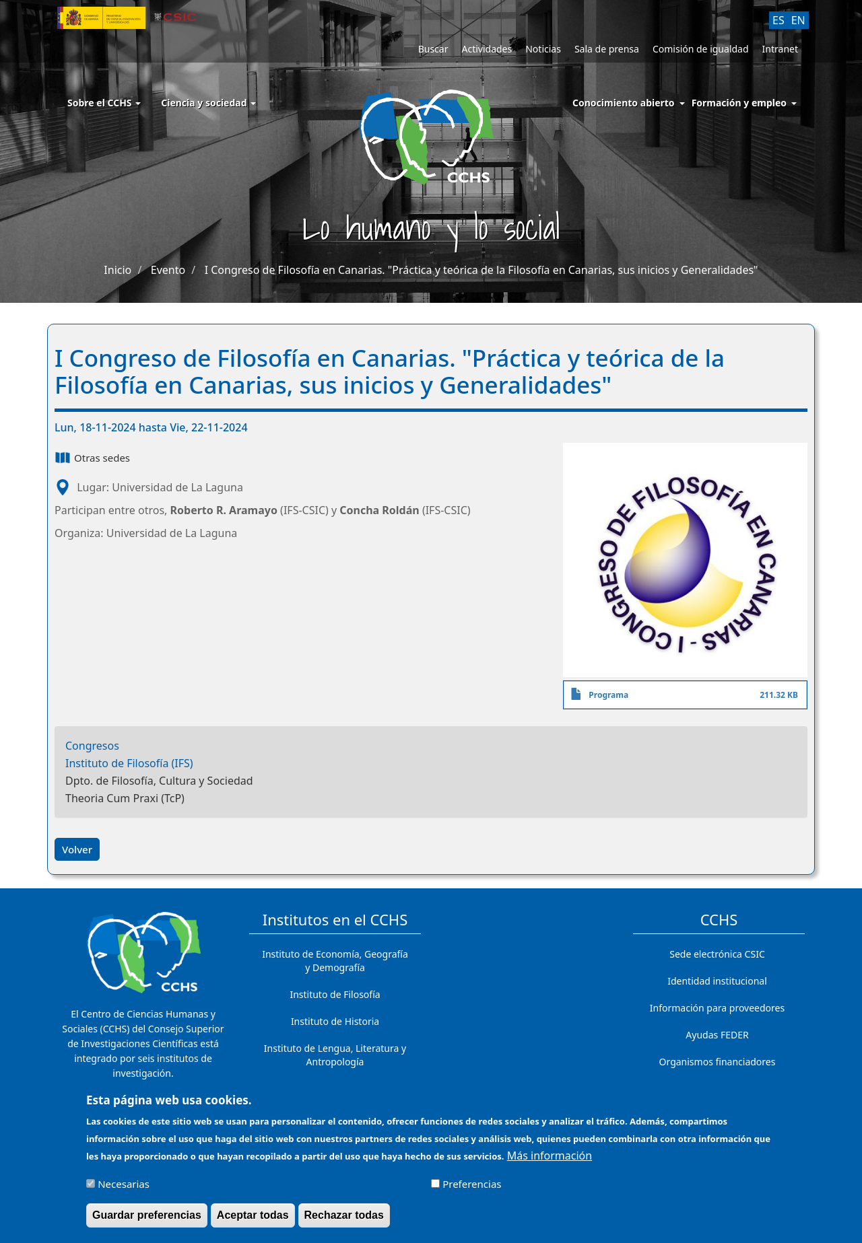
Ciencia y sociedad (208, 102)
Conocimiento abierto (623, 102)
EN (798, 20)
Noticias (543, 48)
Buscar (433, 48)
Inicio (117, 269)
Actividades (486, 48)
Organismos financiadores (717, 1061)
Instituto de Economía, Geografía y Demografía (335, 961)
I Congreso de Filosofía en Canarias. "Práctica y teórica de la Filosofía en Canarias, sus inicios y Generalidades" (481, 269)
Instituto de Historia (335, 1021)
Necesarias (124, 1190)
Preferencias (471, 1190)
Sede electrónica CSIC (716, 954)
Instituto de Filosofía (335, 994)
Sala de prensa (606, 48)
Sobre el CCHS (104, 102)
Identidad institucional (717, 980)
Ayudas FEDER (717, 1034)
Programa (608, 695)
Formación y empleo (739, 102)
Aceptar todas (253, 1221)
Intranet (780, 48)
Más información (549, 1161)
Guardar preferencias (146, 1221)
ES (778, 20)
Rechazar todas (344, 1221)
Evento (168, 269)
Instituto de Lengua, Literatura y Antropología (335, 1055)
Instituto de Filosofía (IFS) (129, 763)
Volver (77, 849)
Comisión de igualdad (701, 48)
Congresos (92, 745)
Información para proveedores (717, 1007)
